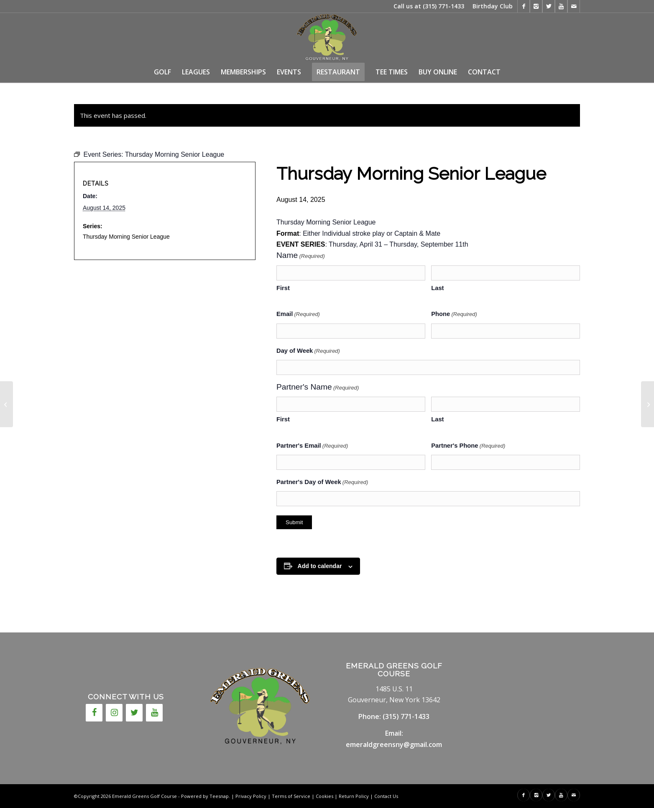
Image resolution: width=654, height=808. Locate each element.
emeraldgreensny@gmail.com (394, 744)
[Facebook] (94, 712)
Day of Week (308, 351)
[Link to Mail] (574, 6)
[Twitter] (134, 712)
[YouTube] (154, 712)
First (283, 288)
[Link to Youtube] (561, 6)
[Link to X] (548, 6)
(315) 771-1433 (443, 6)
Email (298, 314)
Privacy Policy (250, 796)
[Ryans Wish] (647, 404)
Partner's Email (312, 446)
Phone (454, 314)
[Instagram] (114, 712)
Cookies (324, 796)
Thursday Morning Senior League (126, 236)
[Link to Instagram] (536, 6)
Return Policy (354, 796)
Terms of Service (291, 796)
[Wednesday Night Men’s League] (6, 404)
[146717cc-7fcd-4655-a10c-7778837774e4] (327, 37)
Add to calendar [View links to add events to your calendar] (320, 566)
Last (437, 288)
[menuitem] (490, 6)
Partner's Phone (468, 446)
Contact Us (386, 796)
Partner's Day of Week (322, 482)
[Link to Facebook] (523, 6)
